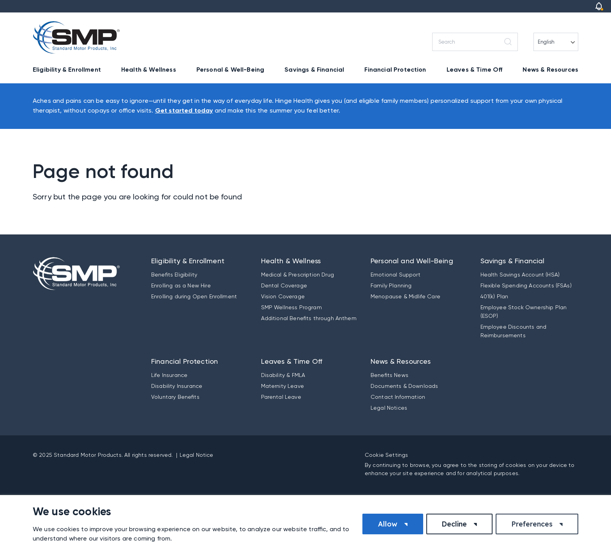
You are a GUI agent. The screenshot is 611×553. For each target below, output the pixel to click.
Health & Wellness (148, 69)
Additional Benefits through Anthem (309, 318)
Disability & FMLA (283, 375)
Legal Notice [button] (197, 455)
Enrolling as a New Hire (181, 285)
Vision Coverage (283, 296)
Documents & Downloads (404, 386)
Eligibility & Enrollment (67, 69)
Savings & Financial (314, 69)
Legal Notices (389, 408)
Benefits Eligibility (174, 274)
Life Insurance (169, 375)
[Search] (475, 42)
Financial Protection (395, 69)
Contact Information (398, 397)
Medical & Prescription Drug (297, 274)
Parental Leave (281, 397)
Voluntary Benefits (175, 397)
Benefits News (389, 375)
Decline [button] (454, 524)
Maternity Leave (282, 386)
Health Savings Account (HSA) (520, 274)
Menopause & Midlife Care (405, 296)
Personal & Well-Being (230, 69)
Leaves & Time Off (475, 69)
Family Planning (391, 285)
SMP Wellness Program (291, 307)
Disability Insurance (176, 386)
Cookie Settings (386, 455)
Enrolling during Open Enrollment (194, 296)
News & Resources (550, 69)
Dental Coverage (284, 285)
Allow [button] (387, 524)
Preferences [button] (532, 524)
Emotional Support (395, 274)
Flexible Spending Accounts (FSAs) (526, 285)
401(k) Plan (494, 296)
